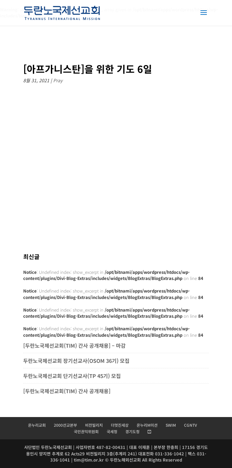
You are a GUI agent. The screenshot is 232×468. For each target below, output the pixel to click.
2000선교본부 (65, 425)
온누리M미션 (147, 425)
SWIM (171, 425)
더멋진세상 (120, 425)
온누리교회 (37, 425)
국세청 (112, 431)
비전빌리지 (94, 425)
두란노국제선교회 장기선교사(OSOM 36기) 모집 (76, 360)
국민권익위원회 (86, 431)
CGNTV (190, 425)
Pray (58, 80)
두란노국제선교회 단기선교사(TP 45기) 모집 (72, 376)
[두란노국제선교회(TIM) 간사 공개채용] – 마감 (74, 345)
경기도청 (132, 431)
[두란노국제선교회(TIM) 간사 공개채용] (67, 391)
